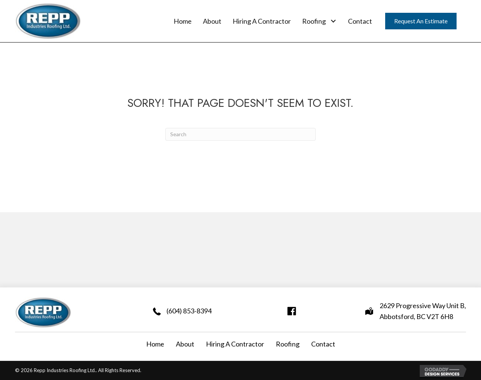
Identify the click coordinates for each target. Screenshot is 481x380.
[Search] (240, 134)
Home (155, 344)
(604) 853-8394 (189, 311)
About (185, 344)
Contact (323, 344)
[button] (333, 20)
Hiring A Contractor (235, 344)
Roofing (287, 344)
